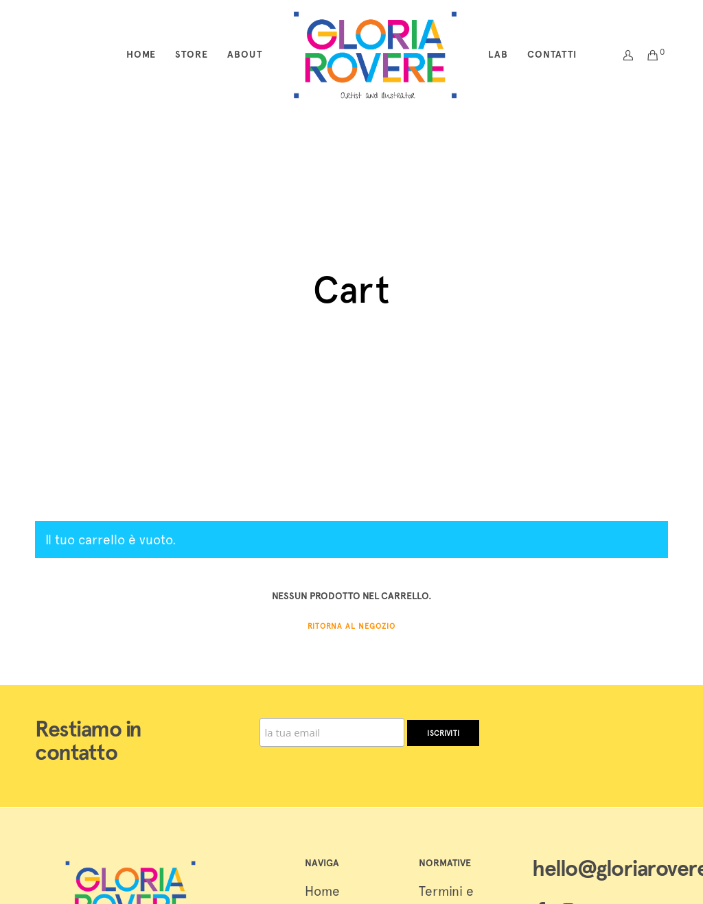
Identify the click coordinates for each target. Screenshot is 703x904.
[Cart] (647, 55)
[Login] (623, 55)
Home (322, 891)
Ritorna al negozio (351, 626)
